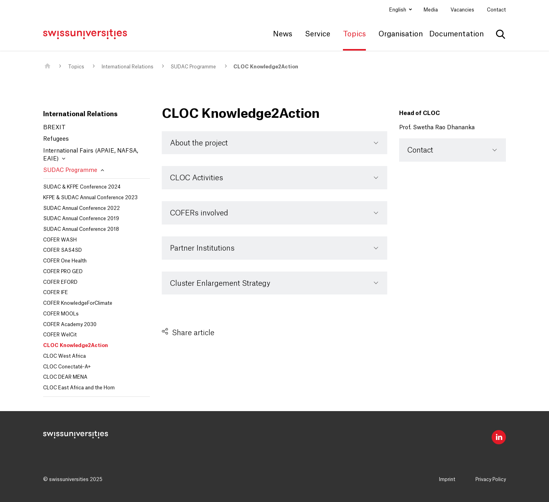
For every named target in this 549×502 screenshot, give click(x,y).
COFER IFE (55, 292)
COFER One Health (65, 261)
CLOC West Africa (64, 356)
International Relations (127, 66)
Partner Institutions (202, 248)
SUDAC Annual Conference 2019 (81, 218)
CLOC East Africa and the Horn (79, 387)
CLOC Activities (196, 177)
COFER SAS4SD (62, 250)
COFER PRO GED (63, 271)
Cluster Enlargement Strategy (220, 283)
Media (431, 10)
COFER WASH (60, 240)
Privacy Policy (490, 479)
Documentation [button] (456, 34)
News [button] (282, 34)
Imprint (447, 479)
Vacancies (462, 10)
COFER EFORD (60, 282)
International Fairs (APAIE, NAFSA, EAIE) (90, 155)
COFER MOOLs (61, 313)
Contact (496, 10)
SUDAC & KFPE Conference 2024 (82, 187)
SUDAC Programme (193, 66)
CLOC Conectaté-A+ (67, 366)
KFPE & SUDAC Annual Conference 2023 (90, 197)
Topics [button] (354, 34)
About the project (199, 143)
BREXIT (54, 127)
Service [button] (317, 34)
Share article (193, 332)
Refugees (56, 139)
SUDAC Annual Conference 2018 (81, 229)
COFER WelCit (60, 334)
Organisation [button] (401, 34)
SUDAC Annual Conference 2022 (81, 208)
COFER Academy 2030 (70, 324)
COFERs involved (199, 213)
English (398, 10)
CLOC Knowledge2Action (265, 66)
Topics (76, 66)
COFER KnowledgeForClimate (77, 303)
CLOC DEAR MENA (65, 377)
